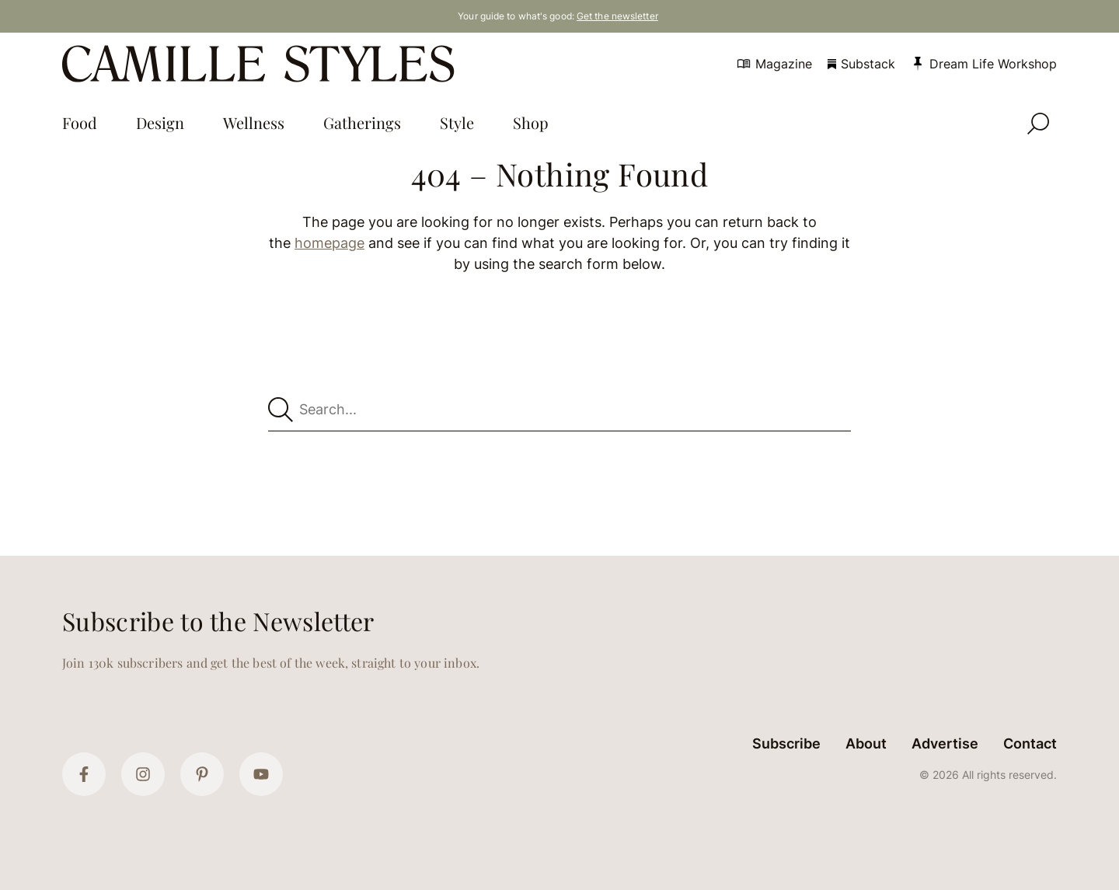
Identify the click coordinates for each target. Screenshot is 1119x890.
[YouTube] (261, 774)
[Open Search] (1038, 123)
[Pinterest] (202, 774)
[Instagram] (143, 774)
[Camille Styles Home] (261, 64)
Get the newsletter (617, 16)
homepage (329, 243)
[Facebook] (84, 774)
